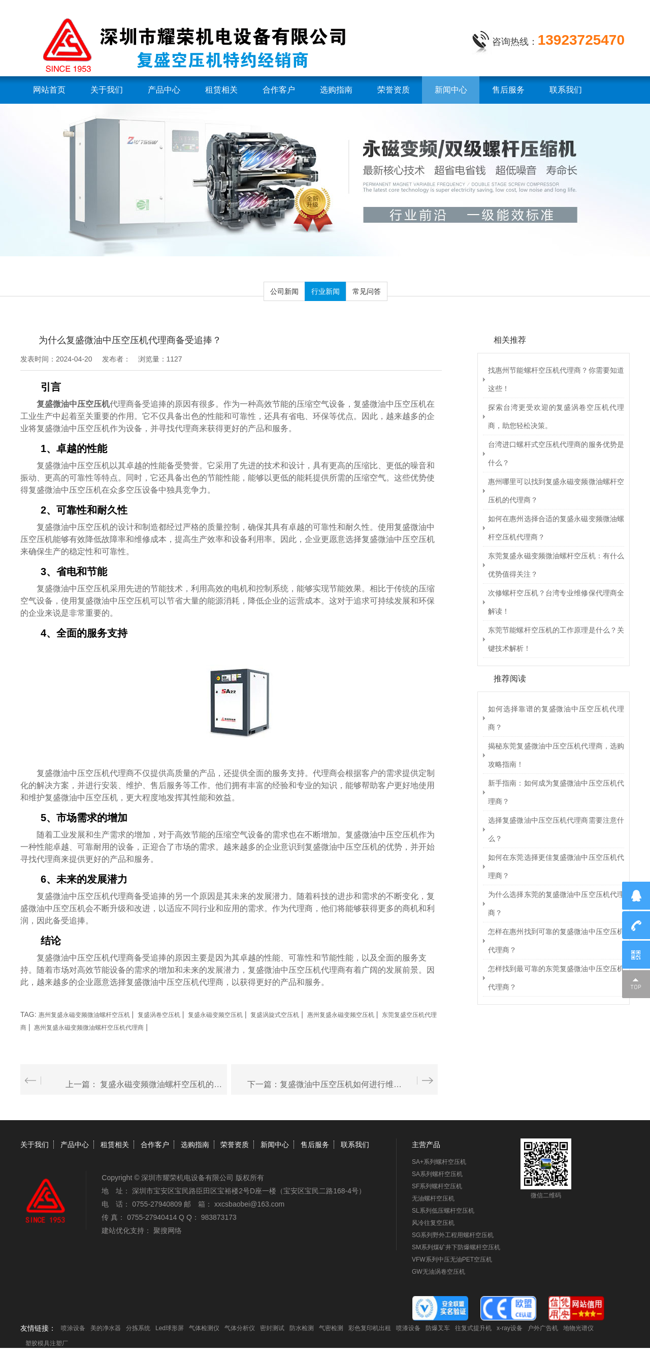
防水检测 (301, 1328)
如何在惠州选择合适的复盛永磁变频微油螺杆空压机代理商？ (556, 528)
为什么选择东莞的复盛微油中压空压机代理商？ (556, 903)
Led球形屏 (169, 1328)
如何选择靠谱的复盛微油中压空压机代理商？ (556, 718)
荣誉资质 (393, 89)
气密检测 (331, 1328)
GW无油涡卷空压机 (438, 1271)
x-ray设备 (510, 1328)
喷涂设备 (73, 1328)
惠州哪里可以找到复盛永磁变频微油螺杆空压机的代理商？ (556, 490)
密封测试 (272, 1328)
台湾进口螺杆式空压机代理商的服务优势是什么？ (556, 453)
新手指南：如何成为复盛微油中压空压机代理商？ (556, 792)
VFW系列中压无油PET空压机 (452, 1259)
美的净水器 (105, 1328)
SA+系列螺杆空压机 (439, 1161)
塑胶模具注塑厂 (46, 1343)
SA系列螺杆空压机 (437, 1174)
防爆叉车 (438, 1328)
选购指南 (336, 89)
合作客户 (279, 89)
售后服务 (508, 89)
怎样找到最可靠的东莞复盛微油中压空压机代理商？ (556, 978)
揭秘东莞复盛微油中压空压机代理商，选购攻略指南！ (556, 755)
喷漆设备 (408, 1328)
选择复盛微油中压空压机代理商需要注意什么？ (556, 829)
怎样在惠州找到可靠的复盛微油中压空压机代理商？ (556, 940)
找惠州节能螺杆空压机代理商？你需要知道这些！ (556, 379)
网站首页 (49, 89)
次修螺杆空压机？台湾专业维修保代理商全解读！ (556, 602)
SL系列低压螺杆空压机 (443, 1210)
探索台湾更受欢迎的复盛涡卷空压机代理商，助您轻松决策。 (556, 416)
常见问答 (366, 291)
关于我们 (106, 89)
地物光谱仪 (578, 1328)
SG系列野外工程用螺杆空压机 (453, 1235)
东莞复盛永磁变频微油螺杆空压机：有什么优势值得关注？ (556, 565)
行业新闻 (325, 291)
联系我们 (565, 89)
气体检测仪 (204, 1328)
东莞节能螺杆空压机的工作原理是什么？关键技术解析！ (556, 639)
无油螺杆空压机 (433, 1198)
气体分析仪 (239, 1328)
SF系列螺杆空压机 (437, 1186)
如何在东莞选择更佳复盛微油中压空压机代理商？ (556, 866)
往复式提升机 (473, 1328)
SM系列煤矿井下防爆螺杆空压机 (456, 1247)
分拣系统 (138, 1328)
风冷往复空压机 (433, 1222)
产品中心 (164, 89)
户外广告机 (543, 1328)
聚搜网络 (167, 1230)
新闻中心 (451, 89)
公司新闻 (284, 291)
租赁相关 (221, 89)
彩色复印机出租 (369, 1328)
